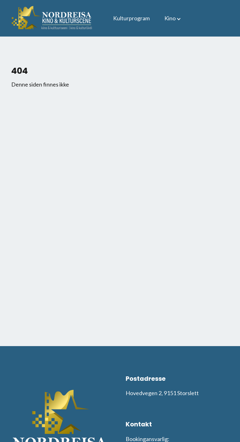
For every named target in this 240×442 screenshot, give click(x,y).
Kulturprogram (131, 18)
